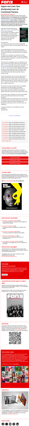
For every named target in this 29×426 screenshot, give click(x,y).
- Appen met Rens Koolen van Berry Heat (14, 131)
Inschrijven (4, 274)
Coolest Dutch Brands (15, 157)
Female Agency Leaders (15, 160)
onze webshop (16, 364)
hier (16, 269)
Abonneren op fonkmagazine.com (9, 235)
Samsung (6, 64)
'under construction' (7, 29)
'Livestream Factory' (5, 20)
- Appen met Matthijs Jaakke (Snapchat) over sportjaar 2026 (14, 133)
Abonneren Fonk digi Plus (7, 226)
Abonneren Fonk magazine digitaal (9, 231)
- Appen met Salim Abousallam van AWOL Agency (14, 137)
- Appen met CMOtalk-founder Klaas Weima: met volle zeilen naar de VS (14, 122)
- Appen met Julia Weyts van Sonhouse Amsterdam (14, 124)
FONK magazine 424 (20, 329)
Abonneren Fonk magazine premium (10, 220)
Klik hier (22, 411)
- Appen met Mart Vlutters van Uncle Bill (14, 135)
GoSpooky (11, 18)
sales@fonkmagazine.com (12, 413)
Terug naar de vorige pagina (14, 115)
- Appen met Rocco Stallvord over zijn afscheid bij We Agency (14, 128)
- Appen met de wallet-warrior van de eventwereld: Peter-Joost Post (14, 138)
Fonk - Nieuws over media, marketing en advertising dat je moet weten (7, 2)
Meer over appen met (6, 140)
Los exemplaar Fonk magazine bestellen (10, 241)
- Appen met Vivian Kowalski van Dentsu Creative (14, 126)
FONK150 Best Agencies (15, 163)
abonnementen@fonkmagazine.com (9, 256)
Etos (3, 81)
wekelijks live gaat (4, 67)
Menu (25, 2)
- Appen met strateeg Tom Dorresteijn (13, 129)
